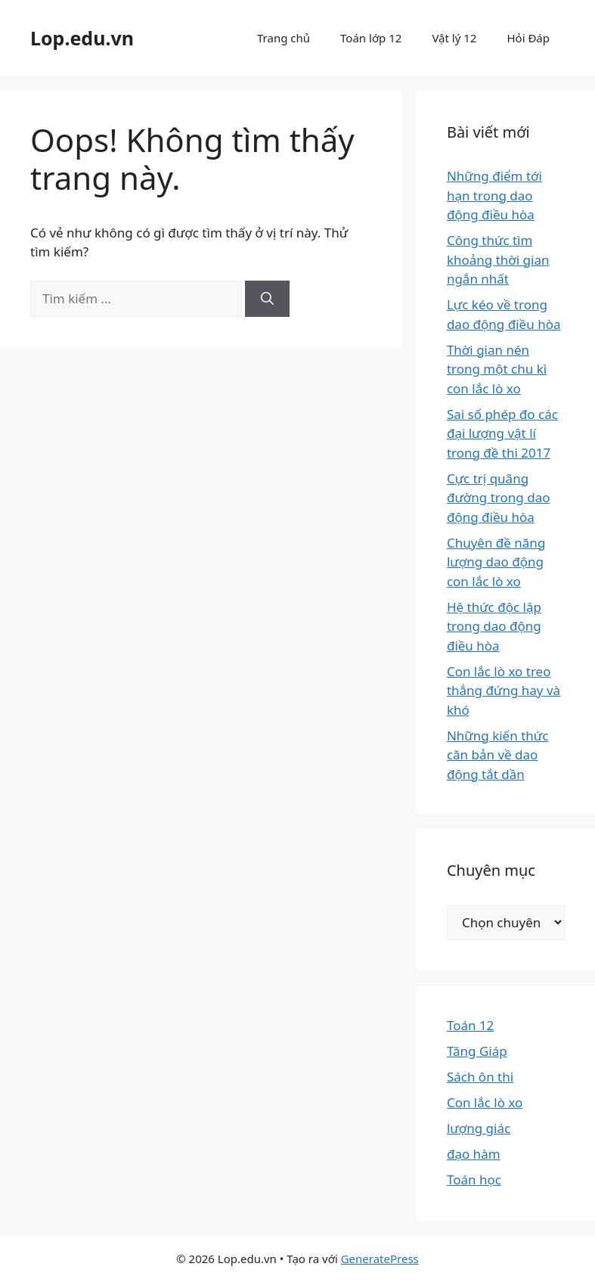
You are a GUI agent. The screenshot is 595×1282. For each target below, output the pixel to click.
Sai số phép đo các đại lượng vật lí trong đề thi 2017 (502, 433)
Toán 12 (470, 1025)
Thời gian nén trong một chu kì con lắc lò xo (497, 369)
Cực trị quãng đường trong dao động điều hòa (498, 498)
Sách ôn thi (480, 1076)
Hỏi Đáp (528, 37)
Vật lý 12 (454, 37)
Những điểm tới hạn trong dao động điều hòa (494, 195)
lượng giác (478, 1128)
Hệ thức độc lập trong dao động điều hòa (494, 626)
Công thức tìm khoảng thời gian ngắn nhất (498, 259)
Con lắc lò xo (485, 1102)
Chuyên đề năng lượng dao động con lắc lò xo (496, 562)
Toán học (474, 1179)
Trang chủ (283, 37)
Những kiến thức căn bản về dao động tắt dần (498, 755)
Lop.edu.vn (82, 38)
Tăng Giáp (477, 1051)
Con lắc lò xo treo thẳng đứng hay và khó (503, 691)
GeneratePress (380, 1258)
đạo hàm (473, 1153)
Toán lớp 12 (370, 37)
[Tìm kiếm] (267, 299)
